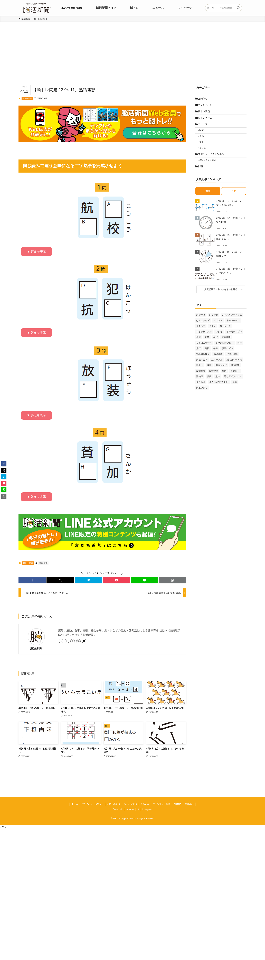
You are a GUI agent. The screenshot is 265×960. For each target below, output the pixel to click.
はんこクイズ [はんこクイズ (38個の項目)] (203, 327)
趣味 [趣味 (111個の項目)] (217, 383)
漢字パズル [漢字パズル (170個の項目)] (227, 355)
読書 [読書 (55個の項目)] (209, 383)
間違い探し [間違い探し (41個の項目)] (201, 394)
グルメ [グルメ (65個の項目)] (212, 333)
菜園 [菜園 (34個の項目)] (224, 377)
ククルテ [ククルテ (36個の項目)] (200, 333)
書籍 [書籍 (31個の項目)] (207, 355)
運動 (202, 140)
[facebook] (67, 641)
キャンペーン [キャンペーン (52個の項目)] (233, 327)
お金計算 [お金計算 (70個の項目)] (213, 321)
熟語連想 (43, 563)
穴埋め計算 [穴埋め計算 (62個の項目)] (232, 361)
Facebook (117, 809)
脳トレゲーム (205, 119)
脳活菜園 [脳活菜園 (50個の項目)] (200, 377)
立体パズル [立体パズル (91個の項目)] (216, 366)
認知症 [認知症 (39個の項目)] (199, 383)
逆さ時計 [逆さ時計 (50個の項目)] (200, 389)
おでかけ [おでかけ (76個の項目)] (200, 321)
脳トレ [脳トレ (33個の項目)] (199, 372)
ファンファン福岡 (161, 804)
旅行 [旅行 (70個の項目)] (198, 355)
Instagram (147, 809)
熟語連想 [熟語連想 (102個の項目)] (218, 361)
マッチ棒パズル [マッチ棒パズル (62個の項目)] (204, 338)
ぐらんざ (144, 804)
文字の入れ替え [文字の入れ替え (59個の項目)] (204, 349)
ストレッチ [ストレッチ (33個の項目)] (225, 333)
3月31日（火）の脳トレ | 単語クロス (230, 243)
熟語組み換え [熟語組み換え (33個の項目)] (203, 361)
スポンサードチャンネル (211, 159)
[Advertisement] (132, 58)
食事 (202, 146)
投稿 (200, 173)
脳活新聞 (36, 648)
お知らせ (203, 98)
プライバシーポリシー (92, 804)
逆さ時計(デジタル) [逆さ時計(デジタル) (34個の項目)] (218, 389)
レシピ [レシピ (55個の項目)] (219, 338)
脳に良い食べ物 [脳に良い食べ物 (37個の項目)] (234, 366)
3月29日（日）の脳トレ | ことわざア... (230, 277)
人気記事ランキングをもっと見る (222, 296)
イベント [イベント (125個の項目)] (218, 327)
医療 (202, 133)
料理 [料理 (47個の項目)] (240, 349)
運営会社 (189, 804)
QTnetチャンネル (208, 166)
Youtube (130, 809)
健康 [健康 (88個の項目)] (198, 344)
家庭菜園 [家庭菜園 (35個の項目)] (226, 344)
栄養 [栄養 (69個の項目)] (215, 355)
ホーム (74, 804)
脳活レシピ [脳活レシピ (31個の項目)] (220, 372)
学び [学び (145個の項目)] (215, 344)
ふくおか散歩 (130, 804)
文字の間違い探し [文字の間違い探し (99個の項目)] (224, 349)
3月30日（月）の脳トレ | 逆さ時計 (230, 226)
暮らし (203, 153)
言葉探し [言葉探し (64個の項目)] (235, 377)
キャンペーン (205, 105)
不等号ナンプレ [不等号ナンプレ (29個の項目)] (234, 338)
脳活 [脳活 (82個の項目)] (209, 372)
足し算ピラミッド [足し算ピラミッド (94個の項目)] (233, 383)
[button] (32, 580)
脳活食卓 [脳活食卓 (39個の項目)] (213, 377)
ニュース (203, 127)
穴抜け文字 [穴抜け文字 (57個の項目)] (201, 366)
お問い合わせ (113, 804)
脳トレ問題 (27, 98)
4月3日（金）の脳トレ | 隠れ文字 (229, 260)
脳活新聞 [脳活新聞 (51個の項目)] (235, 372)
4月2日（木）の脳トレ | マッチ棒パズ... (229, 209)
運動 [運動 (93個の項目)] (234, 389)
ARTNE (177, 804)
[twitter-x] (72, 641)
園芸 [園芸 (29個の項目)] (207, 344)
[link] (61, 641)
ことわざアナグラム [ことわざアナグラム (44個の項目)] (232, 321)
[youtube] (84, 641)
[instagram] (78, 641)
